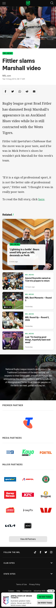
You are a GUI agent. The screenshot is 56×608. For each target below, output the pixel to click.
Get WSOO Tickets (45, 602)
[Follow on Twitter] (46, 552)
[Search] (52, 3)
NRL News (7, 53)
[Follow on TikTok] (35, 552)
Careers (11, 591)
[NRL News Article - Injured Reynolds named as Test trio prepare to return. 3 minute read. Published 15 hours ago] (28, 281)
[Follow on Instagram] (51, 552)
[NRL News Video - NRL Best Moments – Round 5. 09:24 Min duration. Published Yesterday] (28, 300)
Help (18, 591)
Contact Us (27, 591)
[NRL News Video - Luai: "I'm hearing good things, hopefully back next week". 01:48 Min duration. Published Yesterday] (28, 340)
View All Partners (28, 539)
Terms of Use (21, 584)
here (41, 199)
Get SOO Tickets (45, 597)
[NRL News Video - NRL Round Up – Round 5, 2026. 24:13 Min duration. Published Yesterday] (28, 320)
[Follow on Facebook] (40, 552)
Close (51, 591)
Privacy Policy (34, 584)
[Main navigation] (4, 3)
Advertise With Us (41, 591)
